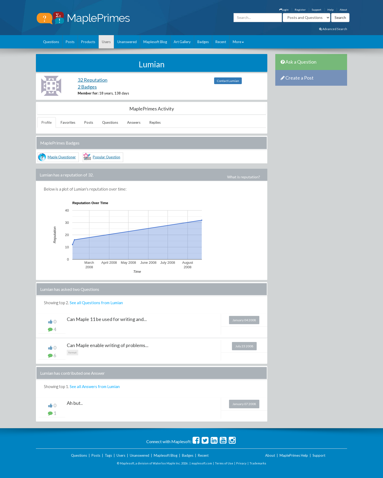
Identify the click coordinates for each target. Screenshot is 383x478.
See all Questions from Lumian (96, 302)
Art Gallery (182, 42)
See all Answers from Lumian (95, 386)
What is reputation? (243, 177)
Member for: (88, 93)
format (72, 352)
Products (88, 42)
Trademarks (257, 463)
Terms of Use (224, 463)
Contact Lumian (228, 81)
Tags (108, 455)
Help (330, 9)
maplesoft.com (202, 463)
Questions (51, 42)
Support (316, 9)
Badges (203, 42)
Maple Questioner (62, 157)
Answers (133, 122)
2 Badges (87, 87)
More (238, 42)
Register (300, 9)
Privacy (241, 463)
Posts (70, 42)
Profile (46, 122)
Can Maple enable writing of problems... (107, 345)
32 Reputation (92, 80)
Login (284, 9)
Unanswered (127, 42)
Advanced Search (333, 29)
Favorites (68, 122)
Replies (155, 122)
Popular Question (106, 157)
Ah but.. (75, 403)
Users (106, 42)
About (343, 9)
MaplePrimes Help (294, 455)
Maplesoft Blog (155, 42)
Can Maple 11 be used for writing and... (107, 319)
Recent (220, 42)
